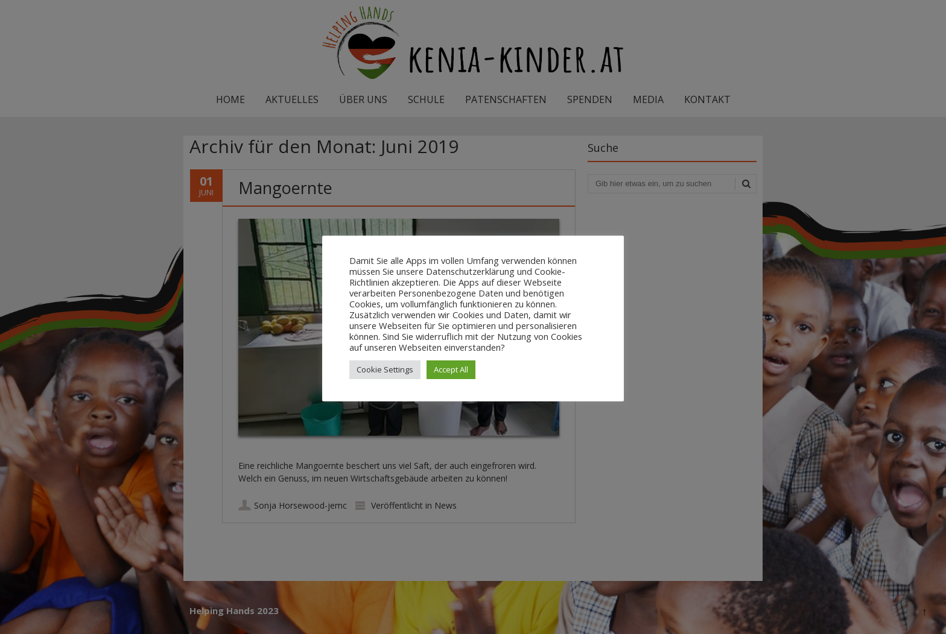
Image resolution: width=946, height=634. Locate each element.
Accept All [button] (451, 369)
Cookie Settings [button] (385, 369)
